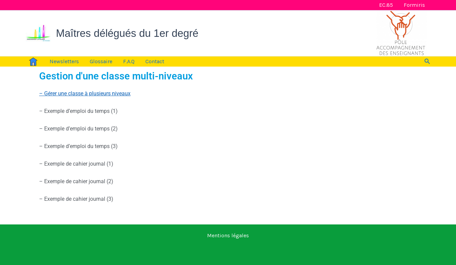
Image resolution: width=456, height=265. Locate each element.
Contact (154, 61)
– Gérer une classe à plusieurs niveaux (85, 93)
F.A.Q (129, 61)
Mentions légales (228, 235)
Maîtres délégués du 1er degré (127, 33)
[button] (427, 61)
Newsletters (64, 61)
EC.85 (386, 5)
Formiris (414, 5)
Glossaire (101, 61)
